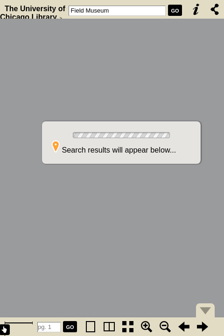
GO (175, 11)
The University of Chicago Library (32, 13)
